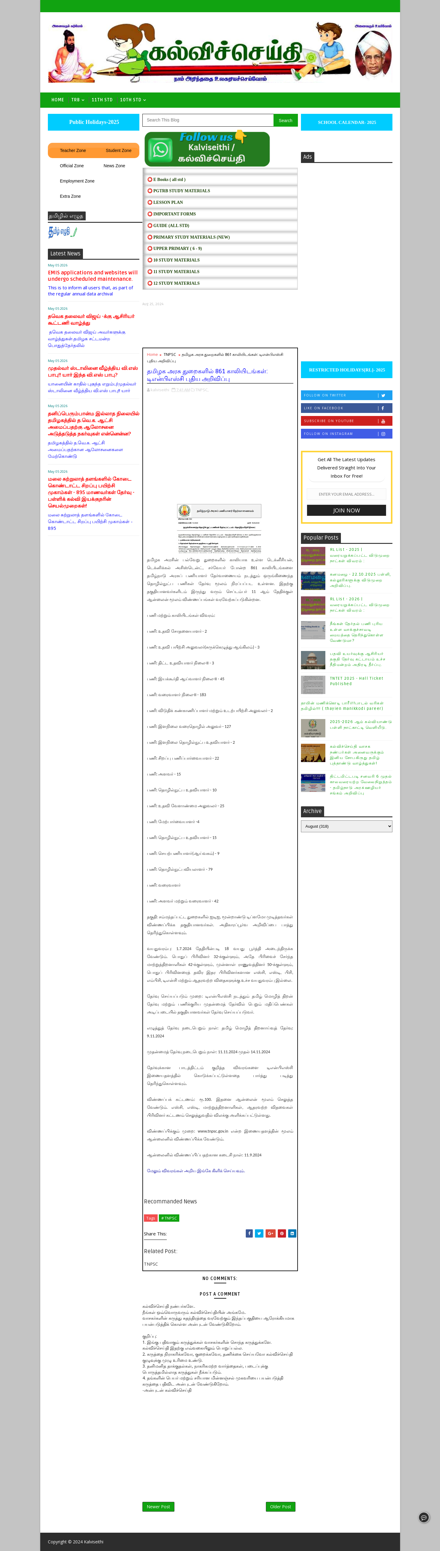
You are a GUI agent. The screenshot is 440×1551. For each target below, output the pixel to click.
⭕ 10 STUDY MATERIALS (173, 260)
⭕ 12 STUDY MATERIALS (173, 283)
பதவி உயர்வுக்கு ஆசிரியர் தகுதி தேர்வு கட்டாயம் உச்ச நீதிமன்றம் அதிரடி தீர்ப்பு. (358, 659)
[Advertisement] (220, 327)
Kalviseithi (93, 1542)
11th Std (102, 100)
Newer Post (158, 1506)
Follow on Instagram (348, 434)
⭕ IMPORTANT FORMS (171, 214)
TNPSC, (202, 389)
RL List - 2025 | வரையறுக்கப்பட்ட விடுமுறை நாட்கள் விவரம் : (360, 555)
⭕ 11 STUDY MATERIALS (173, 271)
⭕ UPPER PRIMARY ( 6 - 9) (174, 248)
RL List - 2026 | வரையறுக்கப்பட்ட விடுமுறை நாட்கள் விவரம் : (360, 605)
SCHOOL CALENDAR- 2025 (346, 122)
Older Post (280, 1506)
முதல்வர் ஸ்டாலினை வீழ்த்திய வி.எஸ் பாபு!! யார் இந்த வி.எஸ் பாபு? (93, 371)
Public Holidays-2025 (93, 122)
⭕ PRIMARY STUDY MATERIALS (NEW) (188, 237)
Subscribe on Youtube (348, 421)
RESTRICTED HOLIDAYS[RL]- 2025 (346, 369)
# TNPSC (169, 1218)
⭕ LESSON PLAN (165, 202)
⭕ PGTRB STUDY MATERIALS (178, 191)
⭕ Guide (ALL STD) (168, 225)
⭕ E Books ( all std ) (166, 179)
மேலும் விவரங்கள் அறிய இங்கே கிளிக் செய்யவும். (196, 1170)
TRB (75, 100)
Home (58, 100)
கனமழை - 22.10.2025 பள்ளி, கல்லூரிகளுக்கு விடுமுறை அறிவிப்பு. (360, 580)
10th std (130, 100)
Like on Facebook (348, 408)
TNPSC (170, 354)
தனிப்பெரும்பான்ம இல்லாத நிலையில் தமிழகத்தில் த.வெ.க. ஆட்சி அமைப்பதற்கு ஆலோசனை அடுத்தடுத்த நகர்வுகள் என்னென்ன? (93, 423)
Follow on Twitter (348, 395)
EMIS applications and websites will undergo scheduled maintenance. (93, 275)
